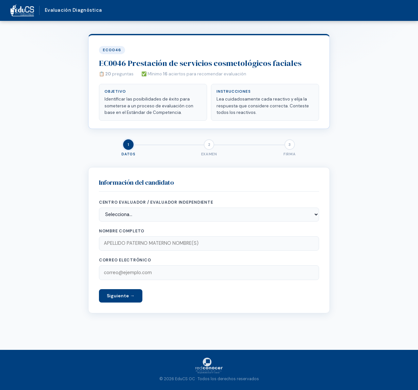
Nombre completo (121, 231)
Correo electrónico (125, 260)
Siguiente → (121, 296)
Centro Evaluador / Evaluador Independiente (156, 202)
